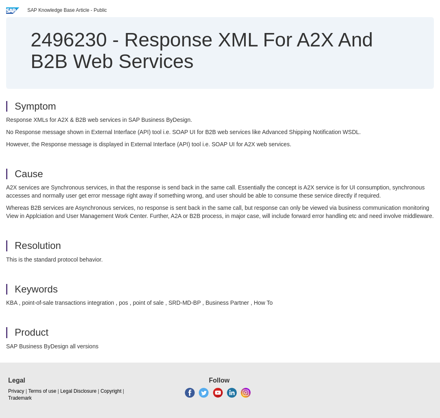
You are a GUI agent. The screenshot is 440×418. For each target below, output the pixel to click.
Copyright (110, 391)
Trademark (20, 398)
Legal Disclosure (78, 391)
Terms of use (42, 391)
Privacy (16, 391)
